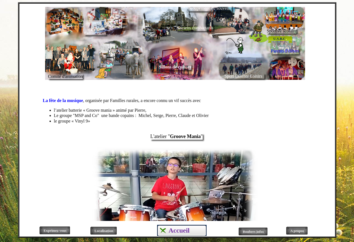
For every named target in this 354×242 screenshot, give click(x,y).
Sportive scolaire (282, 31)
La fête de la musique (63, 100)
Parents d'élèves (285, 51)
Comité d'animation (65, 76)
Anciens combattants (195, 28)
